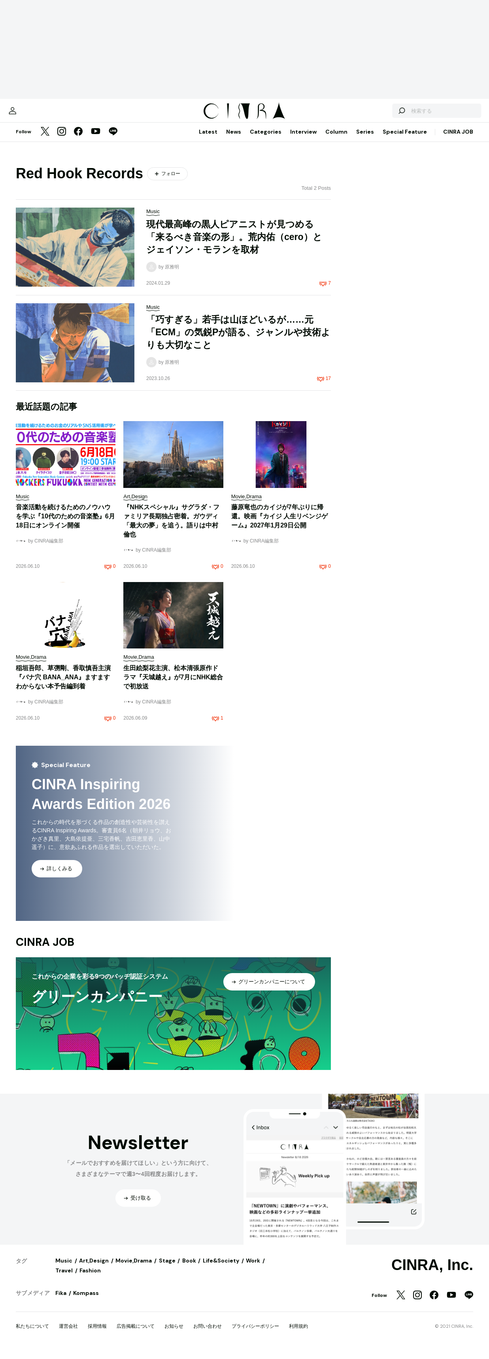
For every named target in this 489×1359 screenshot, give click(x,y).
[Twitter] (45, 140)
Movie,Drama (133, 1268)
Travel (64, 1278)
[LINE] (113, 140)
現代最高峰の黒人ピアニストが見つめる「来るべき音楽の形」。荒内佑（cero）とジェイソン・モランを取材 (234, 245)
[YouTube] (96, 140)
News (233, 139)
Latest (208, 139)
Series (365, 139)
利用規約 (298, 1334)
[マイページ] (32, 114)
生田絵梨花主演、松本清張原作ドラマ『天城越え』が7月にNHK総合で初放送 (173, 685)
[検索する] (381, 115)
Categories (265, 139)
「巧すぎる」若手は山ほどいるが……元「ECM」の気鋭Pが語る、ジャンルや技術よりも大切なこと (238, 340)
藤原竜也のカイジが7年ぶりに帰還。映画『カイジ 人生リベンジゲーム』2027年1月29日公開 (279, 524)
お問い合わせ (207, 1334)
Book (189, 1268)
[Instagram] (61, 140)
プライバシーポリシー (255, 1334)
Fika (60, 1301)
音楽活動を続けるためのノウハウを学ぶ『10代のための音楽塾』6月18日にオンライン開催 (65, 524)
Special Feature (405, 139)
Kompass (86, 1301)
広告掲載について (136, 1334)
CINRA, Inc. (432, 1272)
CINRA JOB (458, 139)
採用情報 (97, 1334)
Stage (167, 1268)
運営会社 (68, 1334)
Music (63, 1268)
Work (253, 1268)
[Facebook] (78, 140)
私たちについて (32, 1334)
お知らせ (173, 1334)
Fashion (90, 1278)
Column (336, 139)
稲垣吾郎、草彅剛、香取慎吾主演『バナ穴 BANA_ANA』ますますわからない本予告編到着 (63, 685)
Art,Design (94, 1268)
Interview (303, 139)
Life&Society (221, 1268)
